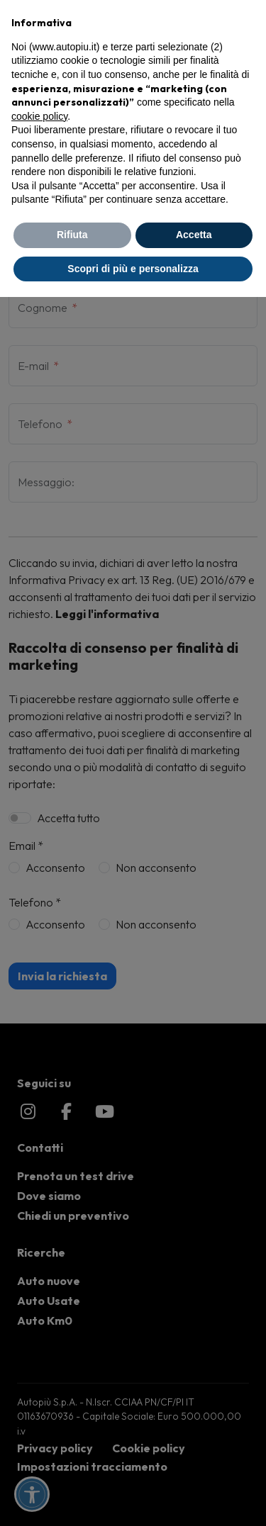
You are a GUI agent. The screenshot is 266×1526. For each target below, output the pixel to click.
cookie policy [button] (39, 116)
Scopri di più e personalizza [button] (132, 268)
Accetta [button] (194, 234)
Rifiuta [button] (72, 234)
